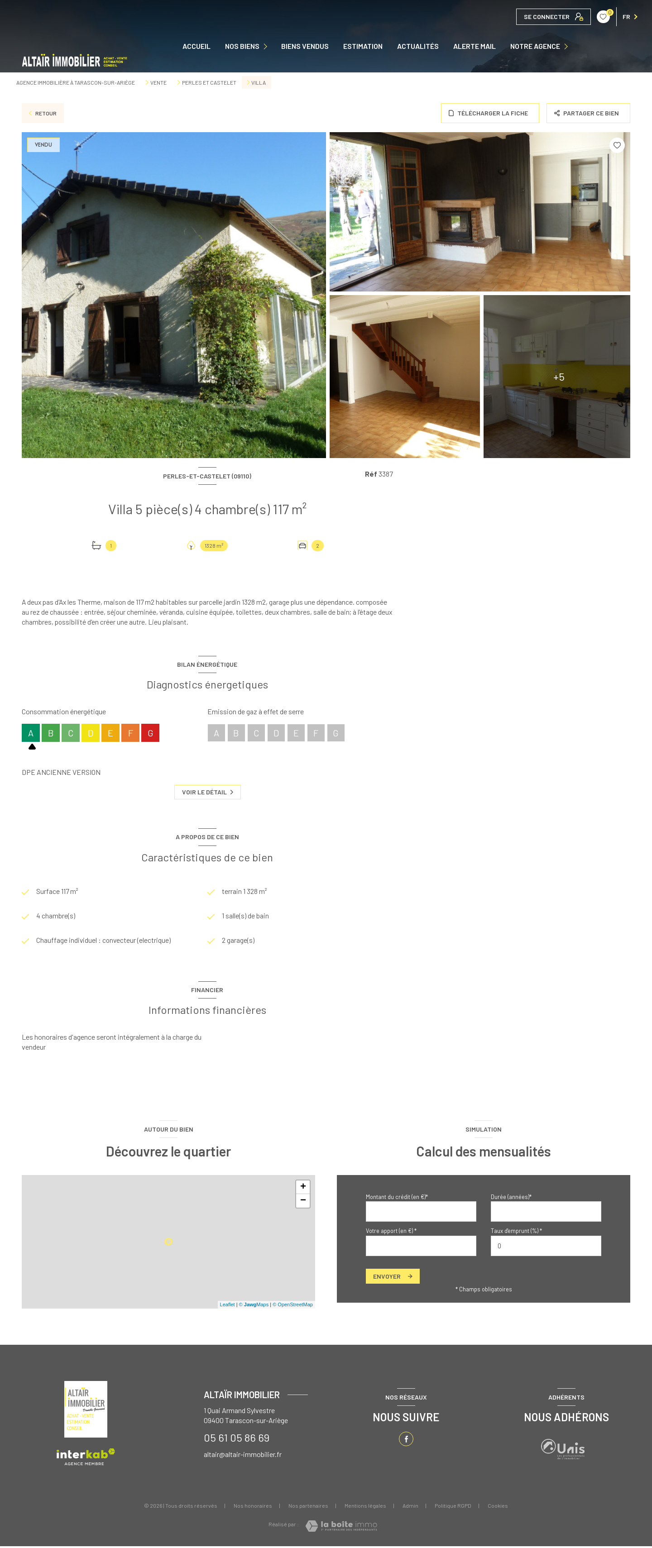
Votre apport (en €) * (391, 1233)
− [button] (303, 1202)
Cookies (498, 1507)
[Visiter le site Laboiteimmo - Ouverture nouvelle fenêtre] (341, 1528)
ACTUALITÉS (418, 46)
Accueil (196, 46)
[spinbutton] (546, 1247)
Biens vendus (305, 46)
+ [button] (303, 1189)
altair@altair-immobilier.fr (243, 1456)
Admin (410, 1507)
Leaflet (227, 1306)
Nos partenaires (308, 1507)
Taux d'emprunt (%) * (516, 1233)
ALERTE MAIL (474, 46)
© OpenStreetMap (293, 1306)
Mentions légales (365, 1507)
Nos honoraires (253, 1507)
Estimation (363, 46)
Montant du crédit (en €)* (397, 1198)
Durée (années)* (511, 1198)
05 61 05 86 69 (236, 1439)
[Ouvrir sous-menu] (267, 46)
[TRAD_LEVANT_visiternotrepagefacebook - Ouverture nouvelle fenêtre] (406, 1441)
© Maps (254, 1306)
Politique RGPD (453, 1507)
